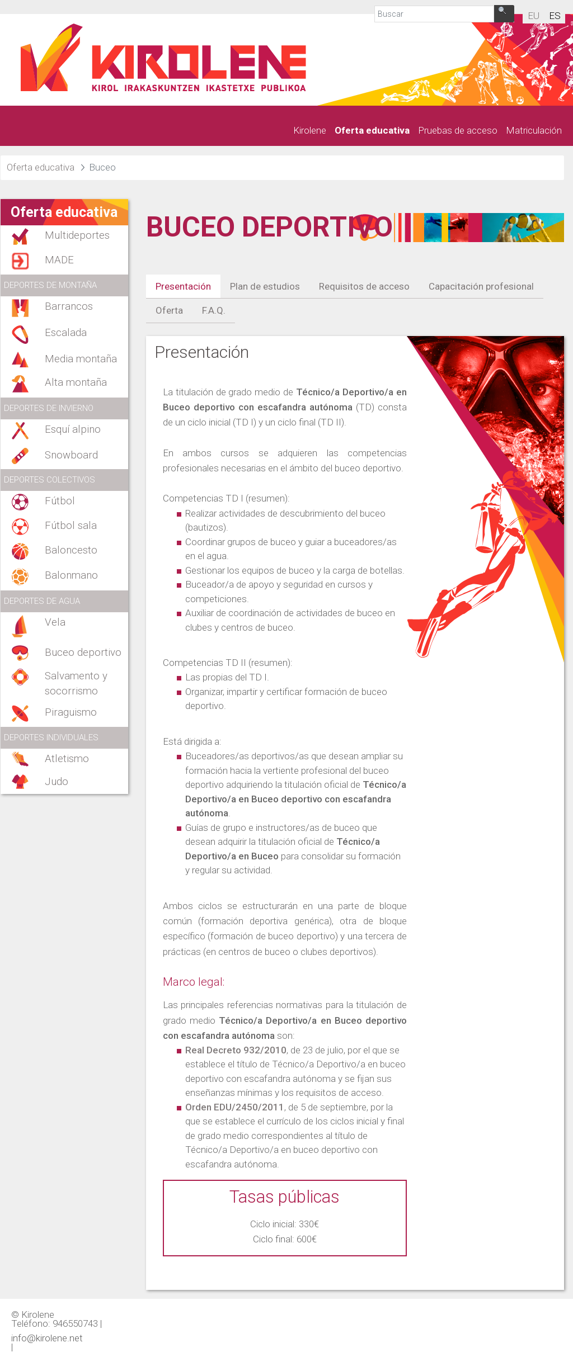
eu (533, 15)
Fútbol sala (71, 525)
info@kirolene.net (47, 1337)
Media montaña (81, 359)
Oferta (169, 310)
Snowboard (71, 455)
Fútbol (60, 501)
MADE (59, 260)
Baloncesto (71, 550)
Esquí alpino (73, 429)
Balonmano (71, 575)
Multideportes (77, 235)
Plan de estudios (265, 286)
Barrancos (69, 306)
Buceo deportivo (83, 652)
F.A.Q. (214, 310)
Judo (56, 782)
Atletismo (67, 759)
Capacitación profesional (481, 286)
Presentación (183, 286)
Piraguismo (71, 712)
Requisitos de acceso (364, 286)
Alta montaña (76, 382)
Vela (55, 622)
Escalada (66, 333)
